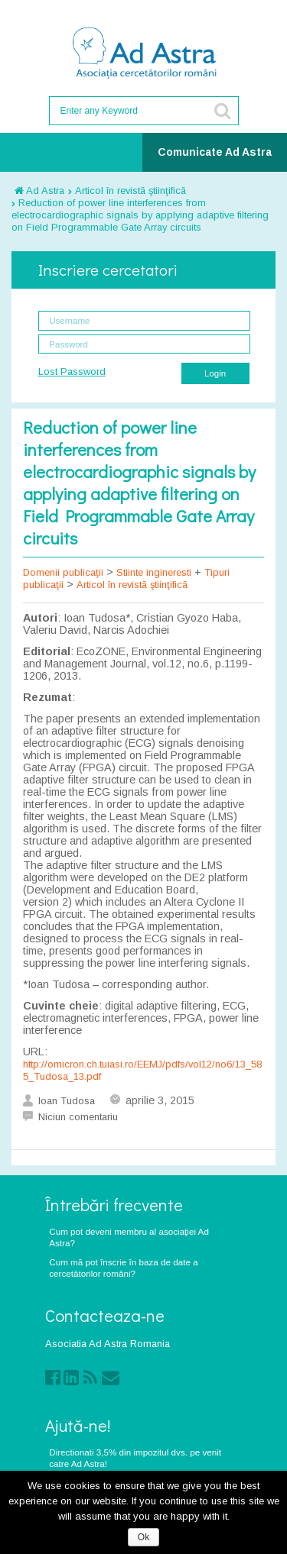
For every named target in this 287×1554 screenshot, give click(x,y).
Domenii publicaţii (63, 572)
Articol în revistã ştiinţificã (130, 190)
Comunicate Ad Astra (215, 152)
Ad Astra (39, 190)
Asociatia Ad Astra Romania (107, 1343)
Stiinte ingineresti (153, 572)
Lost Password (72, 371)
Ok (143, 1537)
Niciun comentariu (78, 1117)
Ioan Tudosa (66, 1101)
